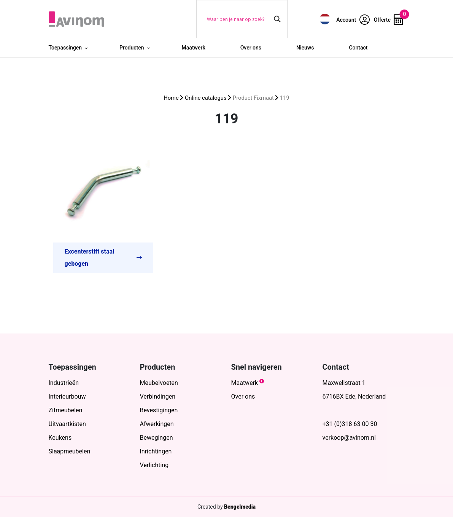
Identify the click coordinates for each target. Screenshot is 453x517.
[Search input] (238, 19)
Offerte (389, 19)
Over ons (250, 48)
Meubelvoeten (159, 382)
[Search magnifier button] (277, 19)
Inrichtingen (156, 451)
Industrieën (64, 382)
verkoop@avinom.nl (349, 437)
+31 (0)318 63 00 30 (350, 424)
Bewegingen (156, 437)
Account (353, 19)
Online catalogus (205, 97)
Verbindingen (158, 396)
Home (171, 97)
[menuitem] (324, 19)
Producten (131, 48)
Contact (358, 48)
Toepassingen (65, 48)
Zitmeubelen (66, 410)
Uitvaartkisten (67, 424)
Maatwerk (193, 48)
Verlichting (154, 465)
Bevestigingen (159, 410)
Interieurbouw (67, 396)
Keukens (60, 437)
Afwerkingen (157, 424)
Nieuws (305, 48)
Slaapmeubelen (70, 451)
